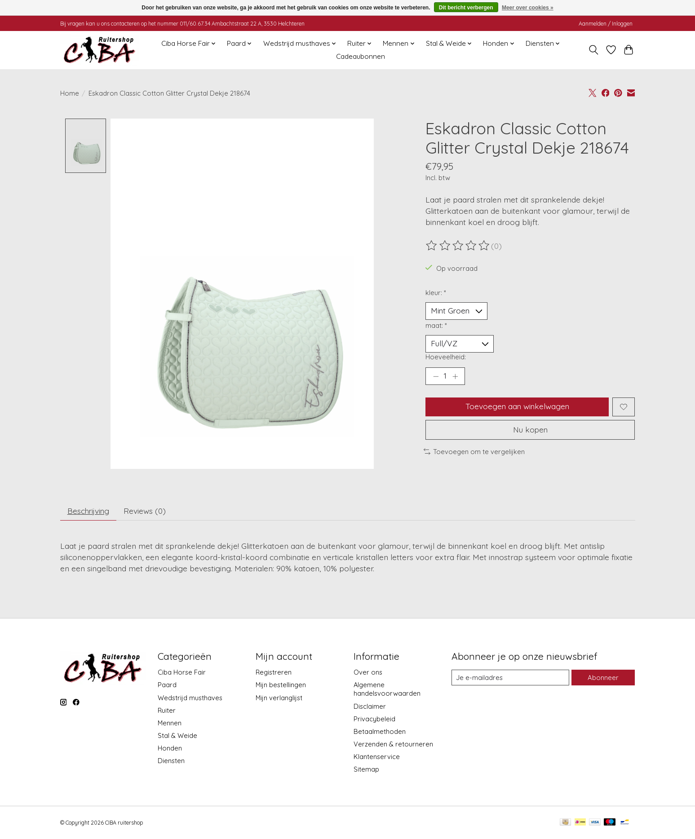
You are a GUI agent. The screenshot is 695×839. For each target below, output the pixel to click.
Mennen (169, 724)
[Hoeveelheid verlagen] (435, 377)
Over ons (368, 673)
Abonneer (603, 678)
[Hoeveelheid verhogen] (455, 377)
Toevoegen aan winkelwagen (517, 407)
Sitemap (366, 770)
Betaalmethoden (380, 732)
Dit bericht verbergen (466, 7)
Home (69, 93)
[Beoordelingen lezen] (458, 246)
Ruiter (167, 711)
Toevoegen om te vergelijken (474, 453)
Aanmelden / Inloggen (606, 23)
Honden (170, 749)
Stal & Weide (177, 736)
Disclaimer (370, 707)
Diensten (171, 761)
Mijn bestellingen (281, 686)
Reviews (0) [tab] (147, 511)
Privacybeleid (374, 719)
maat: (436, 325)
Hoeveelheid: (445, 357)
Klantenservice (377, 757)
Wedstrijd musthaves (190, 698)
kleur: (435, 292)
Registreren (274, 673)
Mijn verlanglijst (279, 698)
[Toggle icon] (593, 50)
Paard (167, 686)
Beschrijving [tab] (89, 511)
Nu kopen (530, 431)
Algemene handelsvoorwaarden (387, 690)
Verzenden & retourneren (393, 745)
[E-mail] (510, 679)
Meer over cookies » (527, 7)
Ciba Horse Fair (182, 673)
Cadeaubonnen (360, 56)
